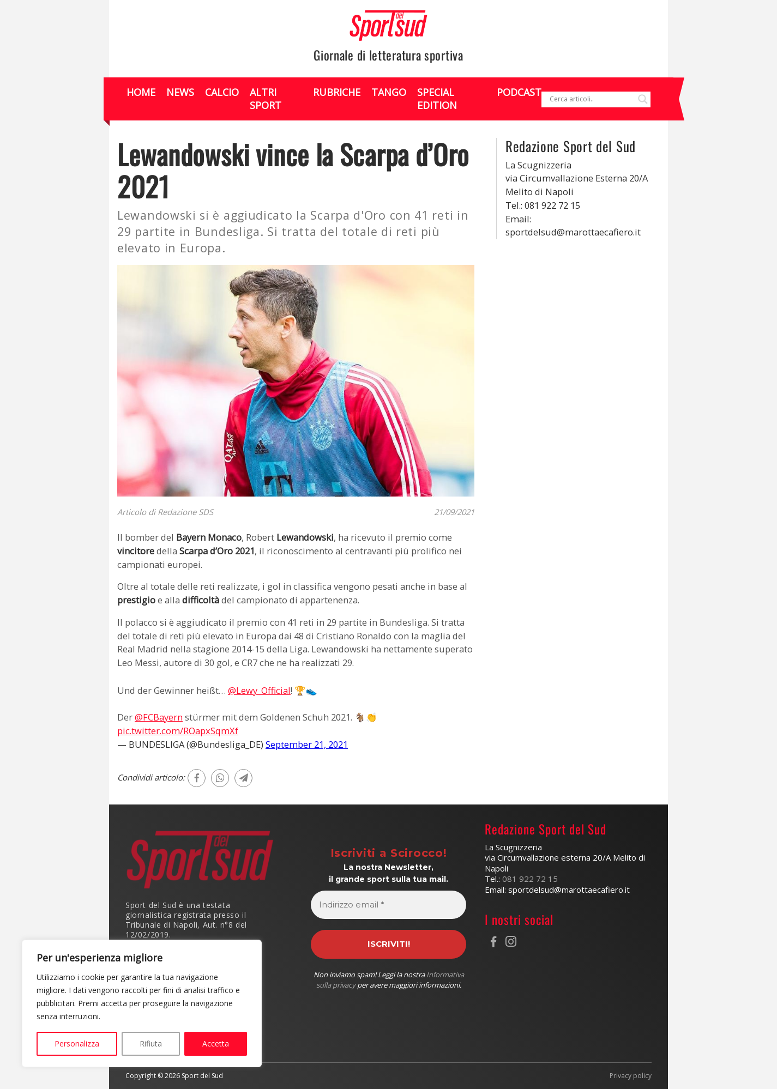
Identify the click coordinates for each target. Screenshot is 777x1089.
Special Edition (437, 98)
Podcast (519, 92)
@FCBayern (159, 717)
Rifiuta (151, 1043)
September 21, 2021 (307, 744)
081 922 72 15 (530, 878)
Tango (388, 92)
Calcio (222, 92)
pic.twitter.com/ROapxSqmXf (177, 730)
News (180, 92)
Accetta (215, 1043)
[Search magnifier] (642, 99)
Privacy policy (631, 1076)
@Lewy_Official (259, 690)
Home (141, 92)
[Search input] (591, 99)
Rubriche (336, 92)
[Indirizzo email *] (389, 905)
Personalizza (77, 1043)
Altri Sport (265, 98)
